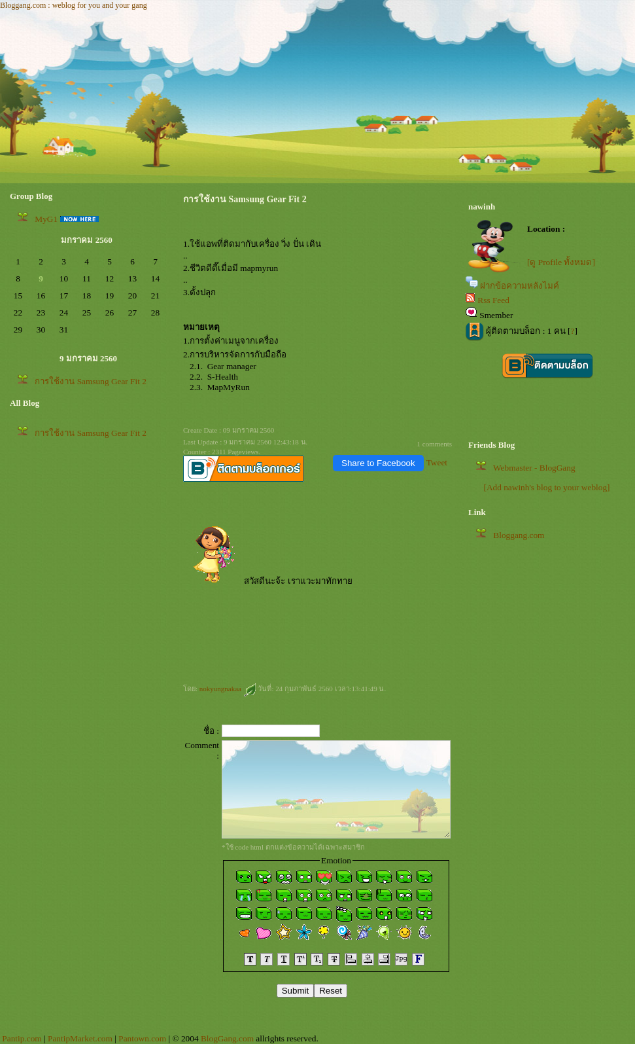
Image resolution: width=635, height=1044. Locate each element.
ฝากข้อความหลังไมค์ (519, 286)
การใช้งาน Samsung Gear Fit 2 (90, 381)
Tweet (436, 462)
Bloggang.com (518, 535)
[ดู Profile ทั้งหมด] (561, 262)
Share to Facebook (378, 463)
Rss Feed (493, 300)
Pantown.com (142, 1038)
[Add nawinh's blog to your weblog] (546, 487)
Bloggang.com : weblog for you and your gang (73, 5)
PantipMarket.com (80, 1038)
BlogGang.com (227, 1038)
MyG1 (46, 219)
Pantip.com (21, 1038)
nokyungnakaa (227, 689)
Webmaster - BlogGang (534, 468)
